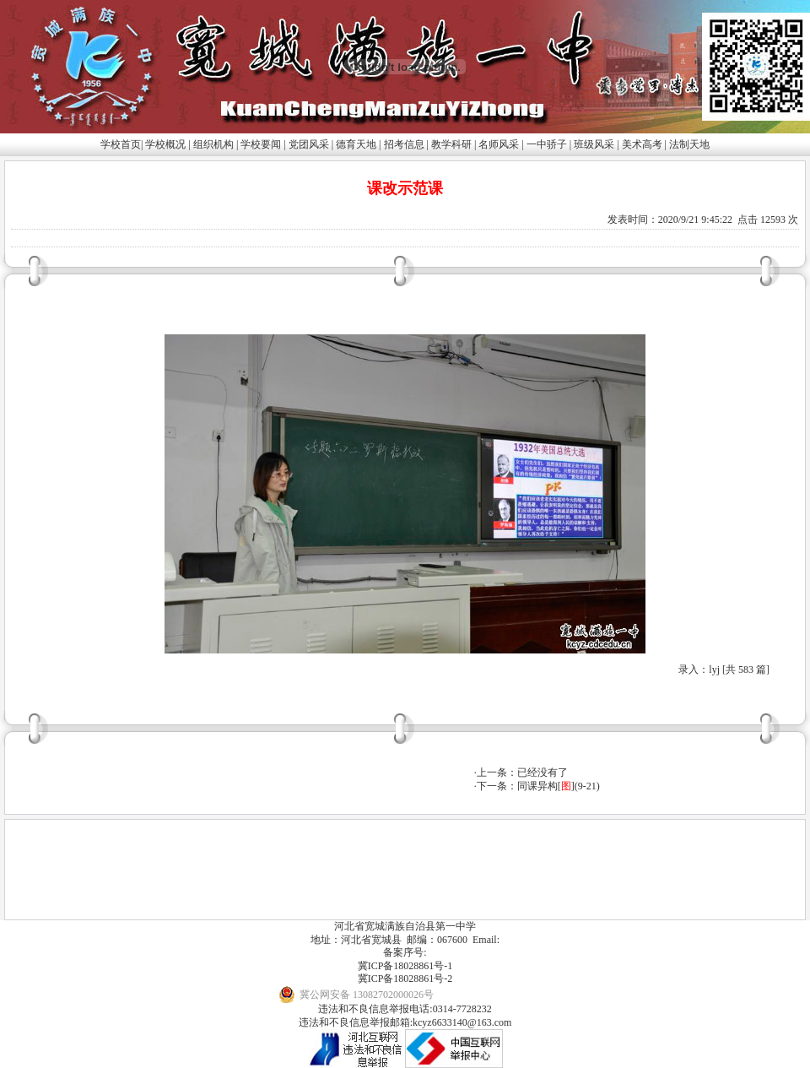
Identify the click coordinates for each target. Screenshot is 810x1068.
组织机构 (213, 144)
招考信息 (404, 144)
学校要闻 (260, 144)
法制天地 (689, 144)
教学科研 (451, 144)
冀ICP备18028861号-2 (405, 978)
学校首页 (120, 144)
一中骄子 (546, 144)
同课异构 (537, 786)
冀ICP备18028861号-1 (405, 966)
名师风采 (498, 144)
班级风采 (594, 144)
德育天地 (356, 144)
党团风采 (309, 144)
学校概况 (165, 144)
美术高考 (642, 144)
